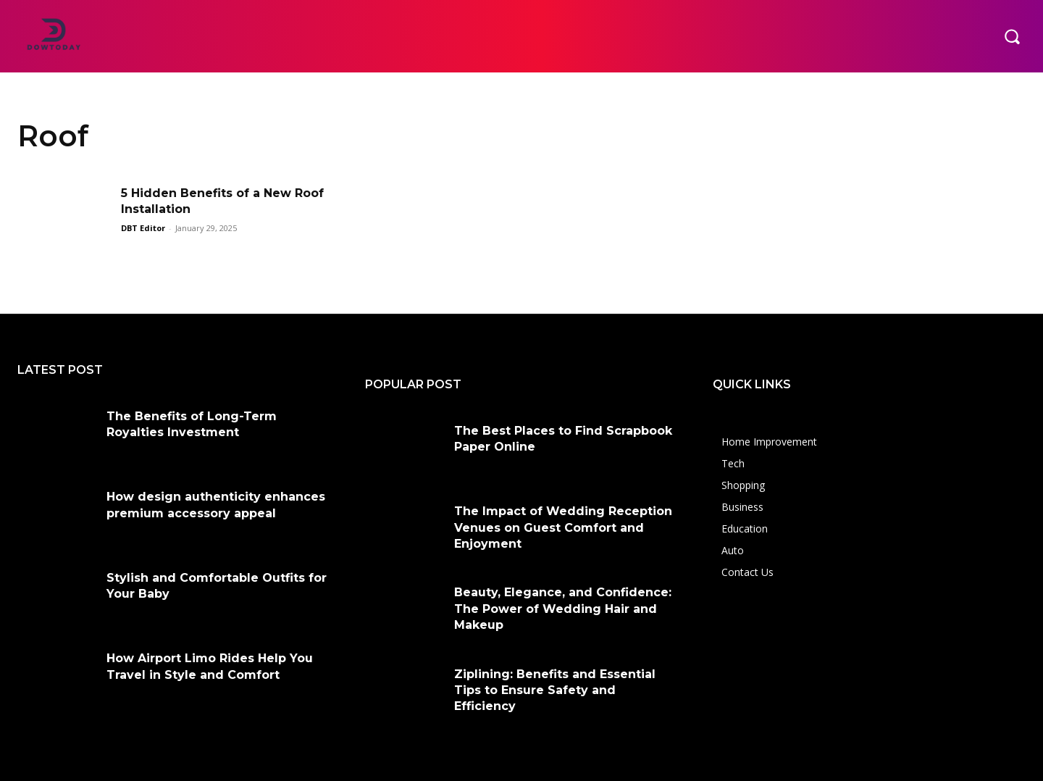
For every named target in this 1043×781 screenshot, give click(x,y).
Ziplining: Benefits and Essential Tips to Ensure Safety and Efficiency (554, 690)
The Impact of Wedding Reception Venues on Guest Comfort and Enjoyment (563, 527)
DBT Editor (143, 227)
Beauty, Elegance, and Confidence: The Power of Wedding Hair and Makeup (562, 608)
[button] (1012, 36)
